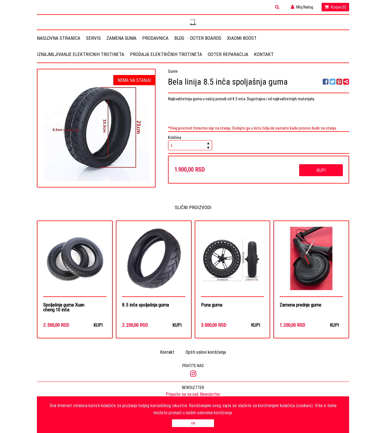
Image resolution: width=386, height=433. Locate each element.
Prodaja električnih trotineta (166, 54)
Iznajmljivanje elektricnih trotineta (80, 54)
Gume (173, 71)
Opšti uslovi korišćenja (206, 352)
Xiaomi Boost (242, 38)
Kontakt (264, 54)
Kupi (321, 170)
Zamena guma (121, 38)
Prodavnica (155, 38)
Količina (190, 142)
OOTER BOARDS (205, 38)
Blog (179, 38)
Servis (93, 38)
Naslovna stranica (58, 38)
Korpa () (335, 7)
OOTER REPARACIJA (228, 54)
